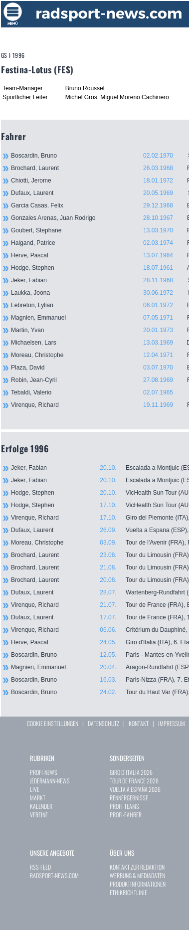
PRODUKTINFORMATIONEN (138, 884)
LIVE (34, 789)
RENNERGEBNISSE (129, 797)
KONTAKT (139, 723)
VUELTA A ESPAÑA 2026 (135, 789)
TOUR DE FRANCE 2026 (134, 780)
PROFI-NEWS (43, 772)
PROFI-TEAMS (124, 806)
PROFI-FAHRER (126, 814)
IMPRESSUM (171, 723)
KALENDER (41, 806)
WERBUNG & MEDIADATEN (137, 875)
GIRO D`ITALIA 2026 (131, 772)
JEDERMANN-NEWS (50, 780)
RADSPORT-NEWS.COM (54, 875)
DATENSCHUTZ (103, 723)
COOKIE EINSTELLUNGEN (52, 723)
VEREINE (39, 814)
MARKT (37, 797)
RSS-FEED (40, 867)
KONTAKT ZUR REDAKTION (137, 867)
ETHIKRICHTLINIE (128, 892)
